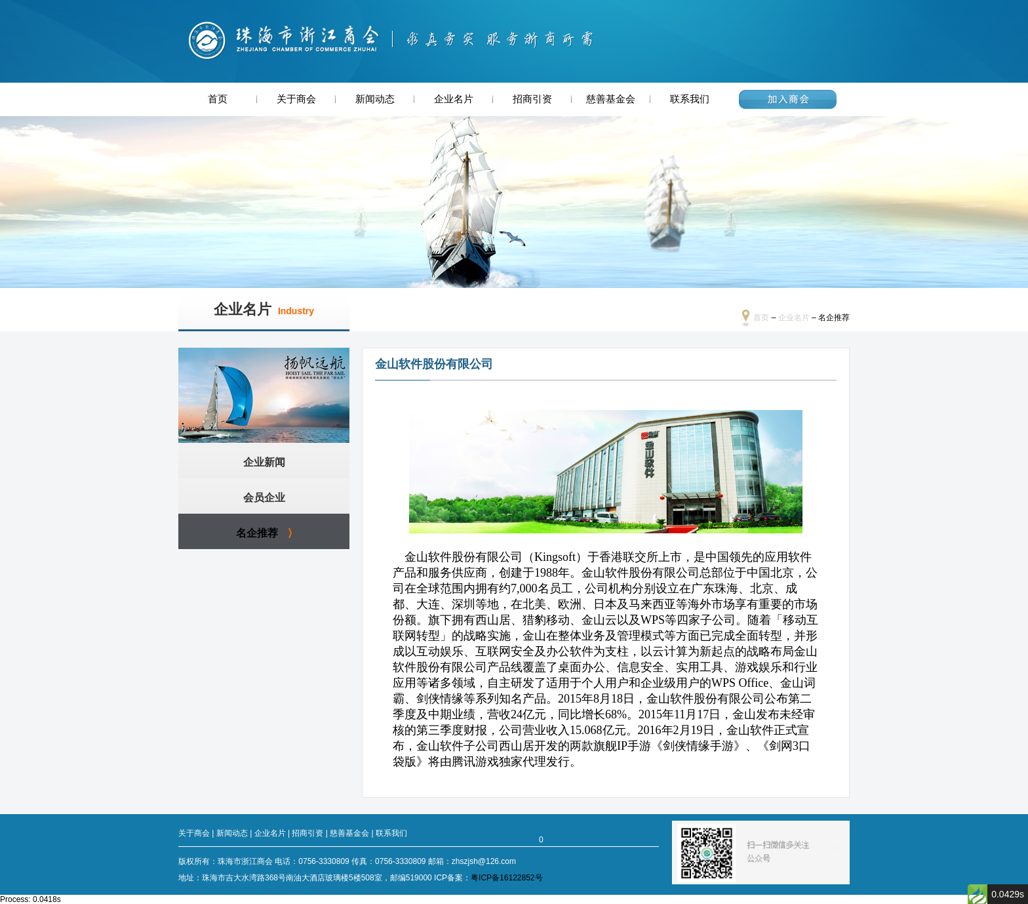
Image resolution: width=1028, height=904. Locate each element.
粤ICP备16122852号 (506, 877)
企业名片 (453, 99)
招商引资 (532, 99)
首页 (217, 99)
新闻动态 (375, 99)
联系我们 (689, 99)
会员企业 (264, 497)
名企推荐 (257, 533)
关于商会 (296, 99)
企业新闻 (264, 462)
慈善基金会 (610, 99)
